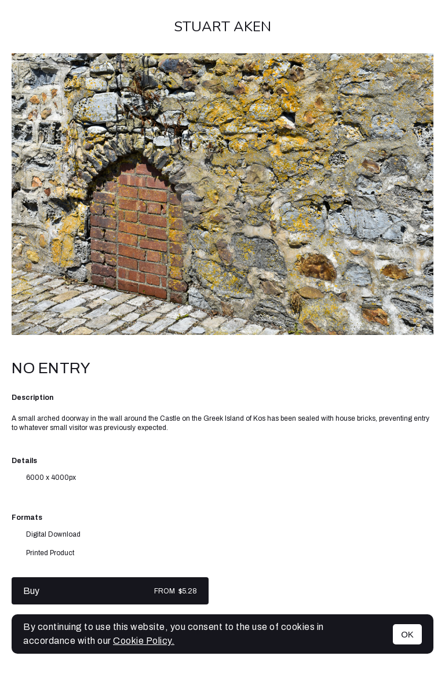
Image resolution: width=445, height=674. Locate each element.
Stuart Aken (222, 26)
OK (407, 634)
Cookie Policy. (143, 641)
